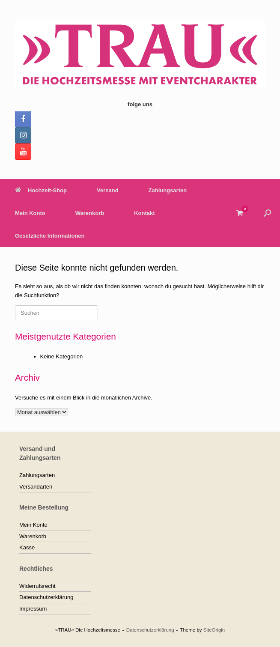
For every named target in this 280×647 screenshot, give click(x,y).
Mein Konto (30, 213)
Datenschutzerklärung (46, 597)
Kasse (27, 547)
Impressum (33, 608)
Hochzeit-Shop (41, 190)
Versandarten (35, 486)
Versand (108, 190)
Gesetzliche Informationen (50, 236)
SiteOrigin (214, 629)
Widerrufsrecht (37, 586)
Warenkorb (89, 213)
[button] (267, 213)
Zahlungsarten (168, 190)
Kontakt (144, 213)
